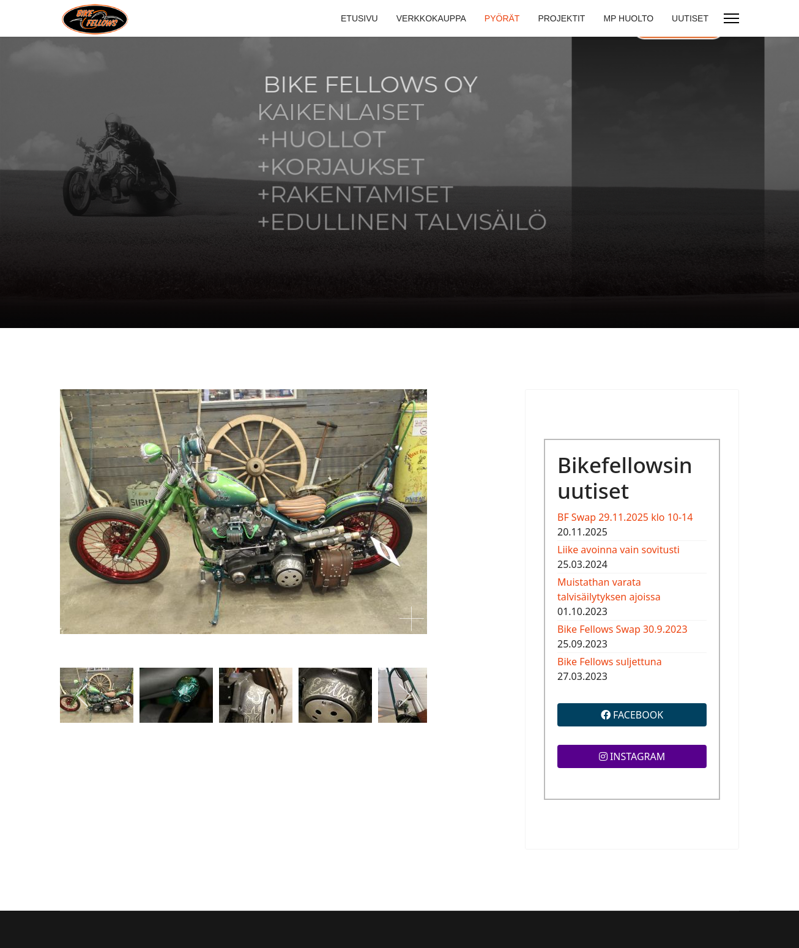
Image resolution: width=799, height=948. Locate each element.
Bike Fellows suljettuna (609, 661)
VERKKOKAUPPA (431, 18)
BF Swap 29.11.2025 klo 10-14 (625, 517)
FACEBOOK (632, 715)
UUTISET (690, 18)
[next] (404, 695)
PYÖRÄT (502, 18)
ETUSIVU (359, 18)
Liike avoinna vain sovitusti (618, 549)
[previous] (83, 695)
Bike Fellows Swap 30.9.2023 (622, 629)
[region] (399, 182)
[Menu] (731, 18)
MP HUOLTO (628, 18)
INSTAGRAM (632, 756)
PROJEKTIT (561, 18)
